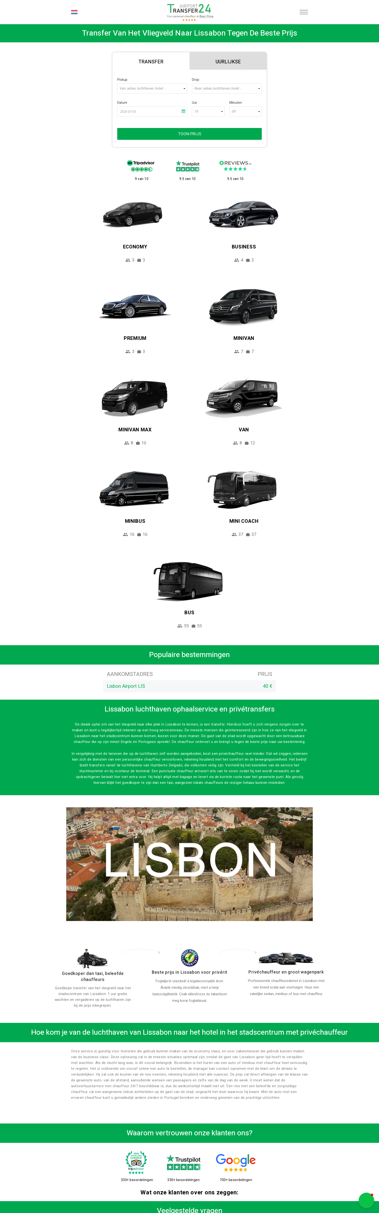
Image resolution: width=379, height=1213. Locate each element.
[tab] (151, 61)
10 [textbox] (196, 111)
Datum (122, 102)
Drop (195, 79)
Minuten (235, 102)
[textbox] (152, 88)
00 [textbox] (233, 111)
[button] (366, 1200)
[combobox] (152, 88)
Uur (194, 102)
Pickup (122, 79)
